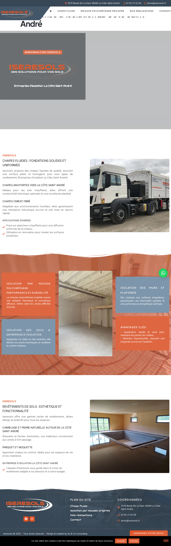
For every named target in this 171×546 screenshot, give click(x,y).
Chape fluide (66, 11)
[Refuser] (166, 540)
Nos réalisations (142, 11)
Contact (165, 11)
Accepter (121, 541)
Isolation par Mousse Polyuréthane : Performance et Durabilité (28, 288)
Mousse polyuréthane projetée (102, 11)
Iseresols (7, 416)
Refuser (134, 541)
